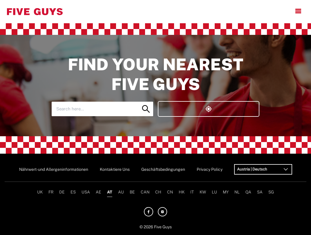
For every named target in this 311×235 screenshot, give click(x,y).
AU (121, 192)
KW (203, 192)
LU (214, 192)
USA (86, 192)
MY (226, 192)
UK (40, 192)
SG (271, 192)
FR (50, 192)
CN (170, 192)
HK (182, 192)
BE (132, 192)
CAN (145, 192)
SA (260, 192)
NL (237, 192)
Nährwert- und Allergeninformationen (53, 169)
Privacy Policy (210, 169)
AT (109, 192)
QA (248, 192)
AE (98, 192)
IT (192, 192)
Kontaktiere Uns (115, 169)
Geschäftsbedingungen (163, 169)
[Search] (146, 109)
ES (73, 192)
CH (158, 192)
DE (62, 192)
